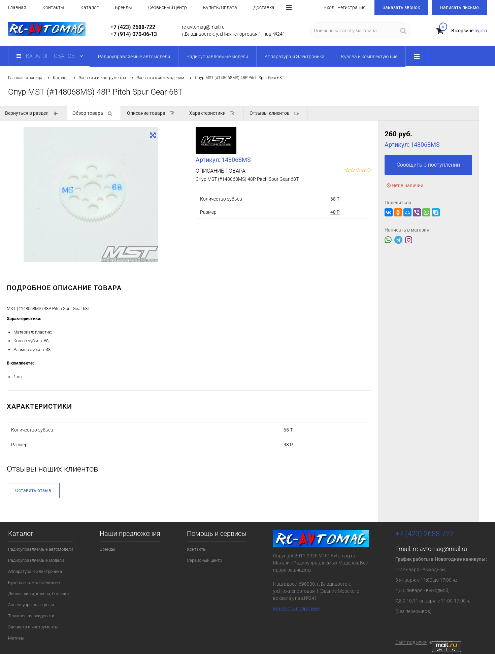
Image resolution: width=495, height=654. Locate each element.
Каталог (89, 7)
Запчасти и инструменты (102, 77)
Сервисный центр (167, 7)
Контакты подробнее (296, 608)
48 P (335, 212)
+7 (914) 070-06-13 (133, 34)
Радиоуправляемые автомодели (40, 549)
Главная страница (25, 77)
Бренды (123, 7)
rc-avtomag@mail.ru (440, 548)
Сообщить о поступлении (428, 165)
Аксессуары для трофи (31, 604)
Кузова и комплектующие (34, 582)
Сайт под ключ (411, 642)
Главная (17, 7)
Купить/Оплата (220, 7)
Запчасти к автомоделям (160, 77)
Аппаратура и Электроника (35, 571)
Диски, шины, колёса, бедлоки (38, 593)
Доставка (263, 7)
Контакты (53, 7)
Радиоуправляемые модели (36, 560)
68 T (334, 199)
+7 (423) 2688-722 (132, 27)
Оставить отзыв (33, 490)
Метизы (16, 638)
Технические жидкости (31, 615)
